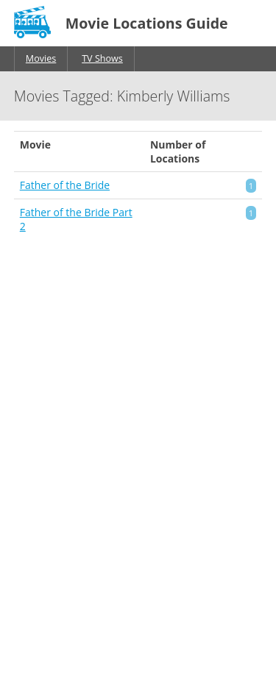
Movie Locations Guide (147, 23)
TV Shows (102, 58)
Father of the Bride (65, 185)
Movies (41, 58)
